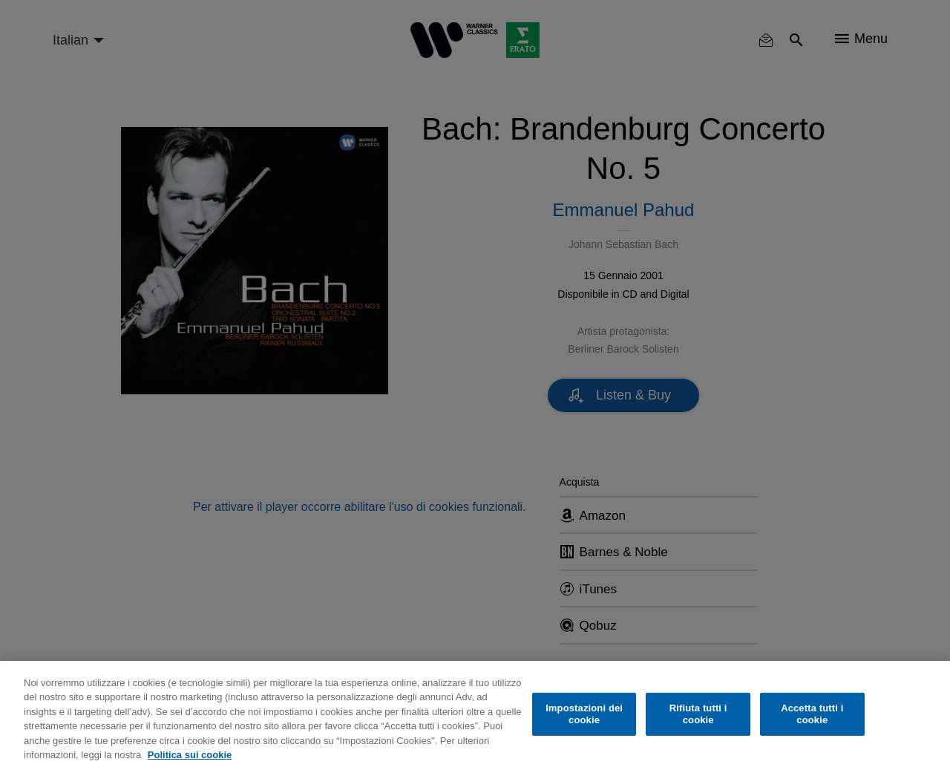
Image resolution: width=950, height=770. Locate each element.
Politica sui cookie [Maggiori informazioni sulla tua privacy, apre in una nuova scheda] (190, 754)
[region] (475, 715)
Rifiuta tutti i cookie (698, 713)
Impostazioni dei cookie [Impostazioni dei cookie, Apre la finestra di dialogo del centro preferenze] (584, 713)
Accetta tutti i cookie (812, 713)
